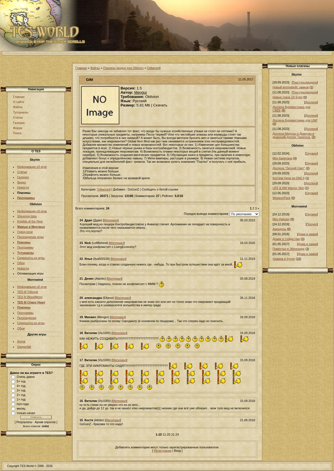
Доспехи (311, 102)
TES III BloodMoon (29, 297)
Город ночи (25, 232)
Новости (23, 187)
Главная (19, 97)
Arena (21, 341)
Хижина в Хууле (284, 258)
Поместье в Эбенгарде (289, 249)
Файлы (18, 107)
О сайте (18, 102)
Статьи (18, 117)
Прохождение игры (30, 237)
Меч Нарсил (281, 219)
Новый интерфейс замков (291, 87)
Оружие (311, 153)
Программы (25, 247)
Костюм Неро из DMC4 (289, 178)
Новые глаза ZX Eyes (288, 97)
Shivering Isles (27, 216)
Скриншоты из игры (31, 258)
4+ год (21, 385)
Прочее (312, 224)
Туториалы (20, 112)
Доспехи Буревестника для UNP (295, 120)
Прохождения (26, 318)
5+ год (21, 381)
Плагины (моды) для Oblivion (123, 68)
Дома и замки (307, 234)
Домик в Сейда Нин (286, 239)
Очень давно (26, 376)
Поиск (17, 133)
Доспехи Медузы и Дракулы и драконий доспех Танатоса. (293, 135)
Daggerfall (24, 346)
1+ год (21, 399)
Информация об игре (32, 166)
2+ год (21, 395)
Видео (21, 182)
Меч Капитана (282, 158)
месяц (21, 408)
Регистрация (162, 450)
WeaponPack (281, 198)
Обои (21, 263)
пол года (23, 404)
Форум (17, 128)
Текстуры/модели (305, 82)
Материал (111, 220)
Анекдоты (279, 229)
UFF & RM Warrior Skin (288, 188)
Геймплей (154, 68)
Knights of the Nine (30, 221)
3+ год (21, 390)
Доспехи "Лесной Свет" (289, 168)
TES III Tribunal (27, 292)
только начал (26, 413)
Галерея (19, 123)
